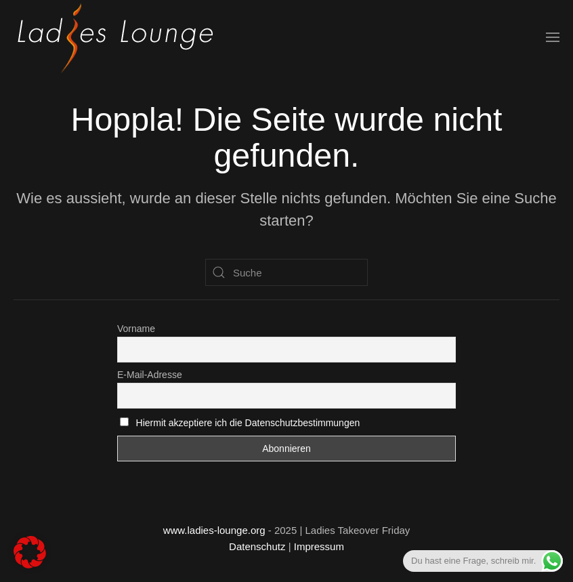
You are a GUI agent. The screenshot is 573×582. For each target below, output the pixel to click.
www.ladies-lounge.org (214, 530)
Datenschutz (257, 546)
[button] (552, 37)
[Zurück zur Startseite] (115, 37)
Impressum (319, 546)
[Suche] (286, 272)
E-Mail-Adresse (149, 374)
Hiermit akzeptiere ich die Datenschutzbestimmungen (248, 422)
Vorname (136, 328)
